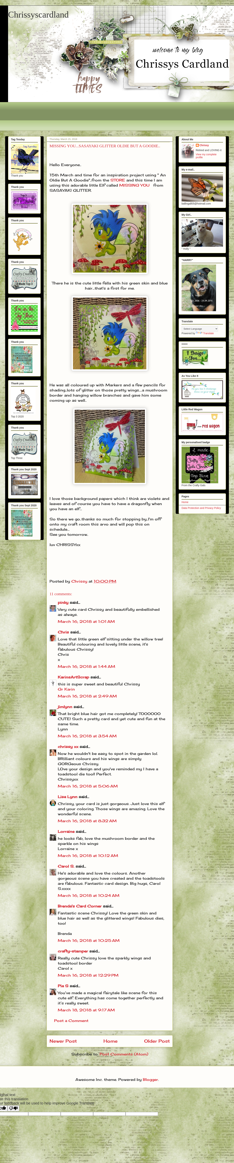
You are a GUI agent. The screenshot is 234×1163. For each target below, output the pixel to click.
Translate (205, 333)
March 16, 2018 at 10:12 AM (88, 855)
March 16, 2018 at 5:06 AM (88, 786)
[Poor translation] (13, 1108)
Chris (63, 632)
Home (110, 1041)
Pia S (63, 986)
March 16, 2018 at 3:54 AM (87, 736)
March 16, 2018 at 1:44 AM (86, 666)
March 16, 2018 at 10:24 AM (88, 895)
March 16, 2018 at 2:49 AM (87, 696)
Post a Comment (71, 1020)
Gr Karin (66, 689)
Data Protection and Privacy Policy (201, 508)
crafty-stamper (73, 951)
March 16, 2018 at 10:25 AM (89, 940)
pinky (63, 602)
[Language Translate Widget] (200, 329)
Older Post (157, 1041)
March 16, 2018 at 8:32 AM (87, 821)
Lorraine (66, 831)
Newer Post (63, 1041)
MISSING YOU (134, 185)
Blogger (150, 1079)
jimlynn (65, 706)
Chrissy (204, 145)
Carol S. (66, 866)
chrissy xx (68, 746)
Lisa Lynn (67, 796)
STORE (117, 180)
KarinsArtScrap (73, 677)
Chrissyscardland (38, 14)
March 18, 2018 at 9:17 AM (86, 1010)
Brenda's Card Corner (80, 906)
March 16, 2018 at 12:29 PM (88, 975)
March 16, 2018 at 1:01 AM (86, 621)
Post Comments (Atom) (124, 1054)
